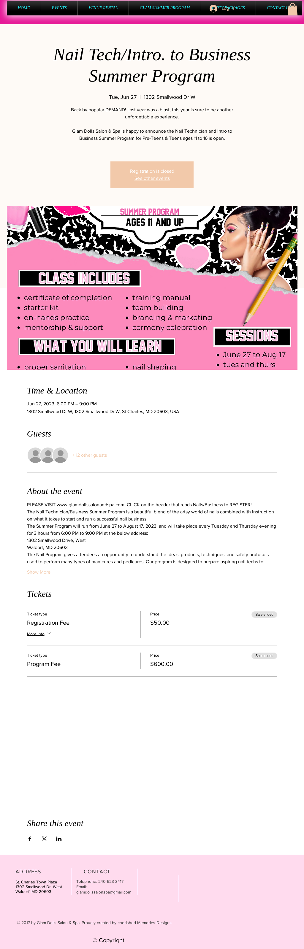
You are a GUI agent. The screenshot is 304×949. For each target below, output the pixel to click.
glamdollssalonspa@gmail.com (103, 892)
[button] (292, 9)
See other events (152, 178)
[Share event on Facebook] (30, 839)
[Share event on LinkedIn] (59, 839)
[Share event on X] (44, 839)
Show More (38, 572)
